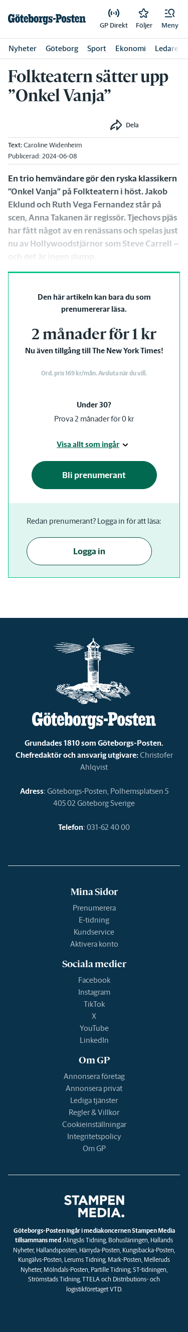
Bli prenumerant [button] (94, 475)
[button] (170, 19)
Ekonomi (130, 48)
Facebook (94, 980)
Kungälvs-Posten (40, 1259)
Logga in (89, 551)
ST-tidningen (149, 1269)
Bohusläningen (128, 1240)
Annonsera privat (94, 1088)
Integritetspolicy (94, 1136)
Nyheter (23, 48)
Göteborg (62, 48)
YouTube (94, 1028)
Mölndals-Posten (66, 1269)
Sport (96, 48)
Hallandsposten (56, 1250)
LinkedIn (94, 1040)
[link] (47, 19)
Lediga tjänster (94, 1100)
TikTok (94, 1004)
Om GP (94, 1148)
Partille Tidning (110, 1269)
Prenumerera (94, 908)
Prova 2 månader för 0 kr (94, 418)
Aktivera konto (94, 944)
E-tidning (94, 920)
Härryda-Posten (99, 1250)
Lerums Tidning (84, 1259)
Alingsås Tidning (84, 1240)
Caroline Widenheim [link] (53, 145)
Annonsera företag (94, 1076)
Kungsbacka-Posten (148, 1250)
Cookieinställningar (94, 1124)
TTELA (91, 1279)
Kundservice (94, 932)
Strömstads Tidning (54, 1279)
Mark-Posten (124, 1259)
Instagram (94, 992)
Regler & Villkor (94, 1112)
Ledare (166, 48)
